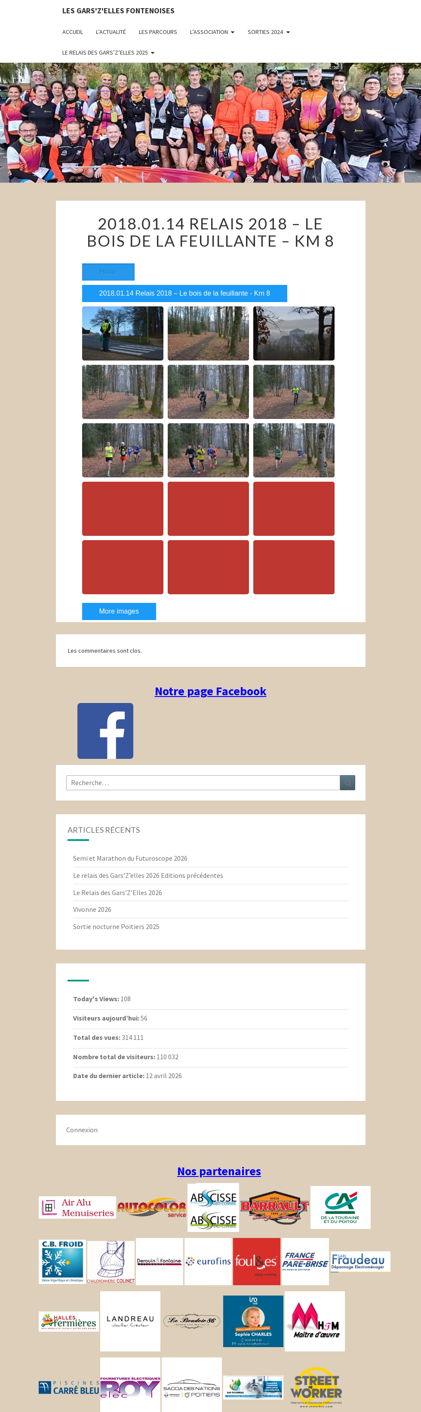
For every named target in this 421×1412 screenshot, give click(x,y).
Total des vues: (97, 1037)
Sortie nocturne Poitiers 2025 (116, 926)
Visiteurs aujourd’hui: (107, 1018)
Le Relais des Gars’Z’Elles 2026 (117, 892)
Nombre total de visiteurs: (115, 1056)
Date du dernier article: (109, 1075)
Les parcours (158, 32)
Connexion (82, 1129)
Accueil (72, 32)
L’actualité (111, 32)
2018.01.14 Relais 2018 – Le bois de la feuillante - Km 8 (184, 293)
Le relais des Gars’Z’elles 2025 (105, 52)
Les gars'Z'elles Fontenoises (118, 10)
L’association (209, 32)
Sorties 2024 (265, 32)
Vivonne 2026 (92, 909)
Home (108, 271)
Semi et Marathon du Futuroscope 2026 (130, 858)
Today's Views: (96, 998)
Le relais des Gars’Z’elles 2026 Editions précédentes (148, 875)
